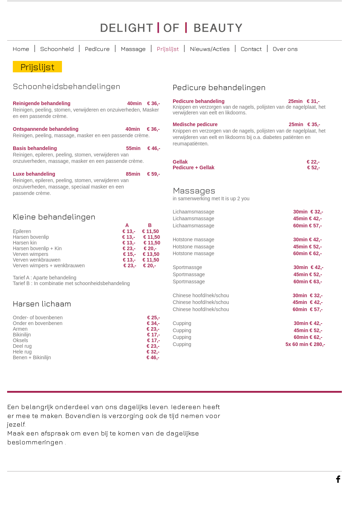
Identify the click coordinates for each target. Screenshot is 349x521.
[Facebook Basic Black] (338, 479)
